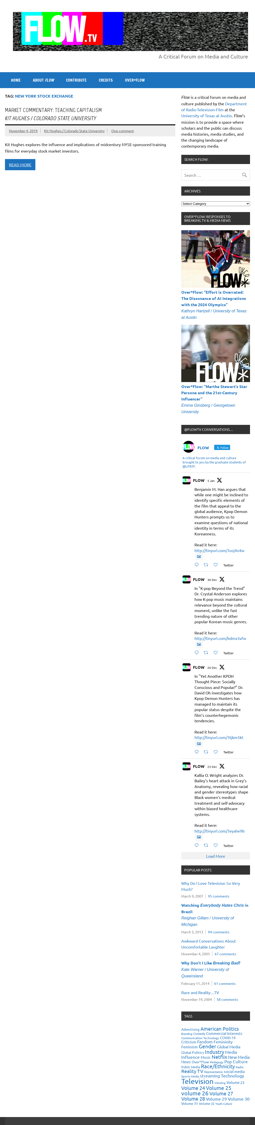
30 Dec (212, 580)
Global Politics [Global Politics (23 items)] (192, 1052)
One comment (122, 130)
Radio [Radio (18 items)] (240, 1067)
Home (16, 80)
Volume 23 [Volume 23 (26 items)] (235, 1082)
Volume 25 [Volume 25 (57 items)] (218, 1087)
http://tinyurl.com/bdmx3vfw (220, 638)
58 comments (227, 999)
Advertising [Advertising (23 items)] (190, 1029)
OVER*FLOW (135, 80)
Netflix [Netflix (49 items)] (219, 1057)
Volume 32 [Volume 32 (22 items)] (206, 1103)
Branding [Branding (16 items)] (186, 1034)
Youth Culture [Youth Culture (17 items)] (223, 1104)
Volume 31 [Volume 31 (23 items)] (189, 1103)
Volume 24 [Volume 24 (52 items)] (193, 1088)
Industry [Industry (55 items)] (214, 1051)
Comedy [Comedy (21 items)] (199, 1033)
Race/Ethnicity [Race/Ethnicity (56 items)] (218, 1066)
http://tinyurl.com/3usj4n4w (219, 550)
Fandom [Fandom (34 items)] (205, 1041)
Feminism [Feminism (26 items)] (189, 1046)
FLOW (198, 480)
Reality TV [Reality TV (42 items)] (192, 1071)
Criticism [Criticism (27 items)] (188, 1041)
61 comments (225, 983)
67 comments (225, 954)
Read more (20, 164)
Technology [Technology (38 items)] (232, 1075)
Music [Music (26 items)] (206, 1057)
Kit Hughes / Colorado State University (74, 130)
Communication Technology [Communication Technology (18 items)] (200, 1038)
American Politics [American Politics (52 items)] (219, 1028)
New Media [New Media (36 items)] (239, 1057)
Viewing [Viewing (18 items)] (220, 1083)
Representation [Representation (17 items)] (213, 1072)
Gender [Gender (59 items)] (207, 1046)
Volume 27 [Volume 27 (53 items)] (221, 1093)
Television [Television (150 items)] (197, 1081)
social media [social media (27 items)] (234, 1071)
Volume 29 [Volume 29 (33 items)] (216, 1098)
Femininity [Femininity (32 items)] (223, 1041)
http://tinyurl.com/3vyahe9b (219, 830)
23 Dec (212, 767)
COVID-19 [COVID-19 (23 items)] (228, 1037)
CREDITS (106, 80)
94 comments (218, 932)
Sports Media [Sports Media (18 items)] (190, 1076)
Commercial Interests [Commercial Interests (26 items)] (224, 1033)
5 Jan (211, 481)
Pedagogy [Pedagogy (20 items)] (216, 1062)
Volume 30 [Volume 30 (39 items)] (239, 1098)
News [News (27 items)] (186, 1061)
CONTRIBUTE (76, 80)
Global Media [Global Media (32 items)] (228, 1046)
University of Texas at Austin (206, 115)
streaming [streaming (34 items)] (210, 1075)
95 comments (218, 896)
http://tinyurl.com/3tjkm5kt (218, 737)
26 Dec (212, 668)
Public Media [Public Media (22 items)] (190, 1067)
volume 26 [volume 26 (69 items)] (194, 1093)
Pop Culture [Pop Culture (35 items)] (236, 1061)
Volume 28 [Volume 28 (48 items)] (193, 1098)
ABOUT (43, 80)
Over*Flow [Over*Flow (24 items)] (200, 1062)
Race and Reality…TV (200, 992)
